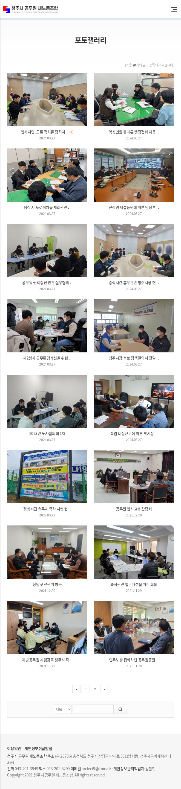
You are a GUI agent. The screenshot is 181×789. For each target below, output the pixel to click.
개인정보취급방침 (38, 748)
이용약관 (14, 748)
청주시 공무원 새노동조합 (30, 9)
